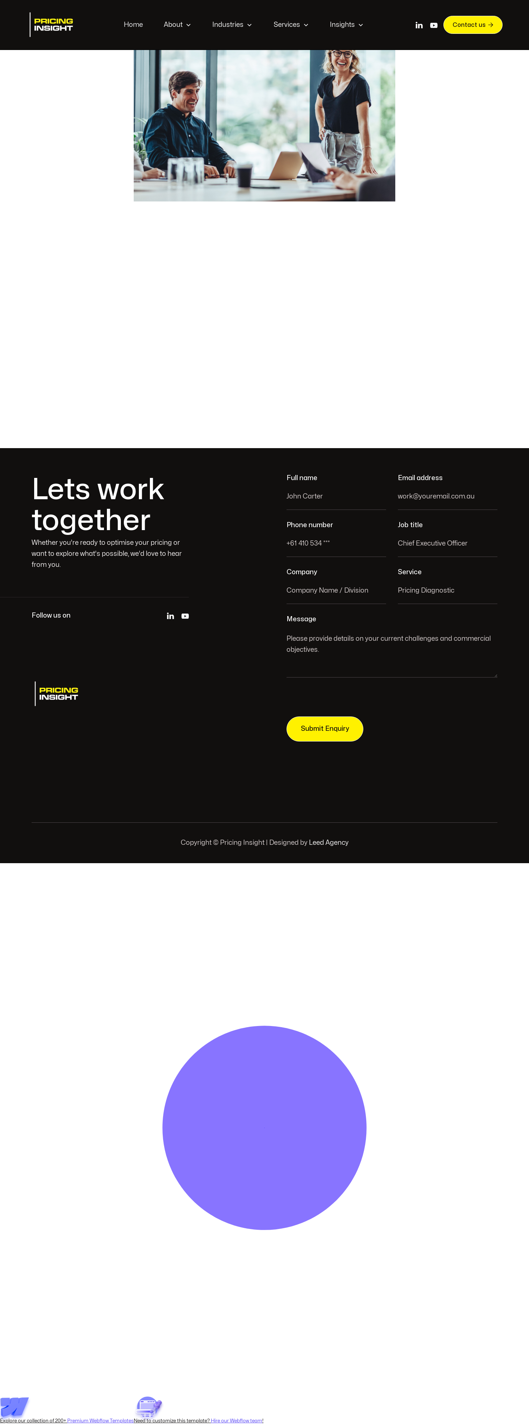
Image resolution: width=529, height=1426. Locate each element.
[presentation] (342, 699)
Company (302, 572)
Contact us (473, 24)
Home (133, 25)
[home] (52, 24)
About (173, 25)
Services (287, 25)
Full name (302, 478)
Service (410, 572)
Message (301, 619)
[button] (177, 25)
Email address (420, 478)
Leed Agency (329, 843)
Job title (410, 525)
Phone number (310, 525)
